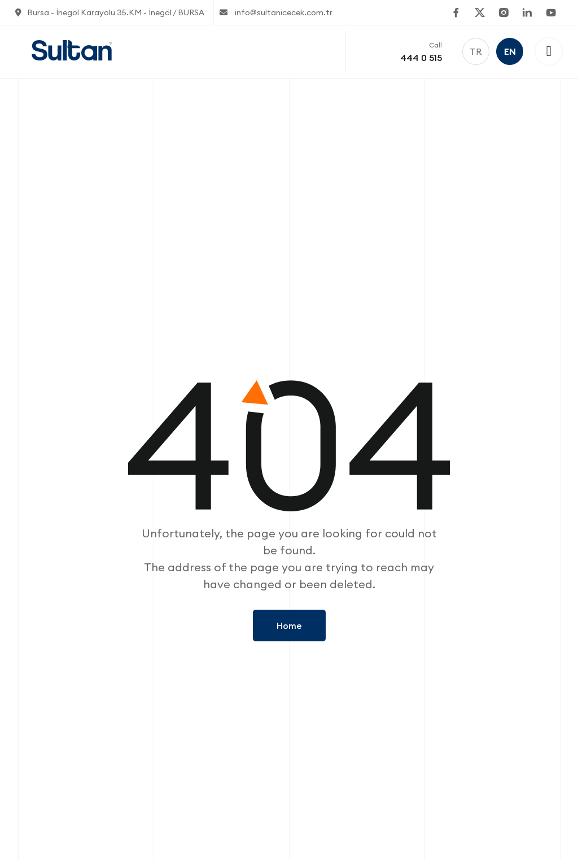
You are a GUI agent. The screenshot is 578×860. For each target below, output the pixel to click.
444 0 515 (421, 57)
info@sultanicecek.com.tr (276, 12)
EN (510, 51)
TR (476, 51)
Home (289, 625)
